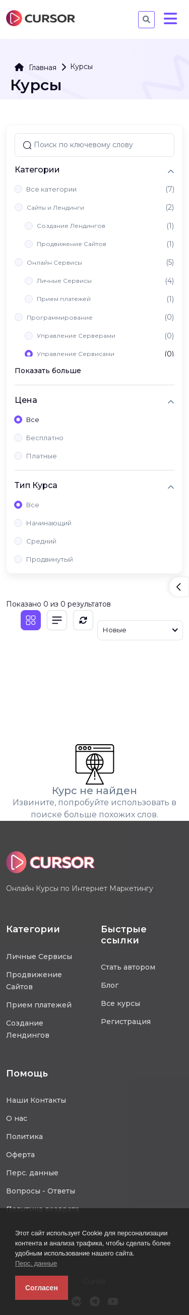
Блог (109, 985)
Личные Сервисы (64, 280)
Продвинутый (49, 559)
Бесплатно (45, 438)
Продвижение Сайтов (71, 244)
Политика (24, 1136)
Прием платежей (64, 299)
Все (32, 419)
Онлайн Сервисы (54, 262)
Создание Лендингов (71, 225)
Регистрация (126, 1021)
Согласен (41, 1288)
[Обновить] (83, 620)
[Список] (57, 620)
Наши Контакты (36, 1100)
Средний (41, 541)
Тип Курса (36, 485)
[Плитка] (31, 620)
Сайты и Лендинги (55, 207)
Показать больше (48, 370)
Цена (26, 400)
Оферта (20, 1154)
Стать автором (128, 967)
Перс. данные (36, 1263)
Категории (37, 169)
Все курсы (120, 1003)
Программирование (60, 317)
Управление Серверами (76, 335)
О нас (16, 1118)
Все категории (51, 189)
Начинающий (49, 523)
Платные (41, 456)
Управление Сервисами (75, 353)
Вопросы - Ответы (40, 1191)
